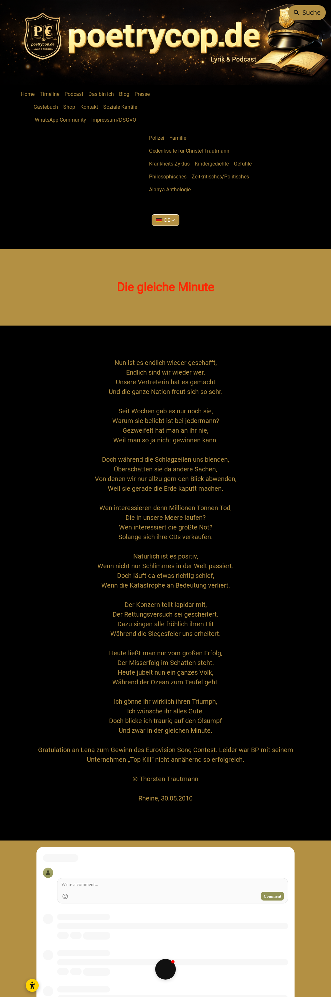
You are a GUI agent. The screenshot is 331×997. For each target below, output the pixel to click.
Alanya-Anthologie (170, 189)
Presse (142, 94)
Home (28, 94)
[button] (165, 220)
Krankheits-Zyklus (169, 164)
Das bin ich (101, 94)
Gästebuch (46, 107)
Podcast (74, 94)
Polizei (156, 138)
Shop (69, 107)
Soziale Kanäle (120, 107)
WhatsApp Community (60, 120)
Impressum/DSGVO (113, 120)
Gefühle (243, 164)
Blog (124, 94)
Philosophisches (167, 177)
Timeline (49, 94)
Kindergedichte (212, 164)
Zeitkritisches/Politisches (220, 177)
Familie (177, 138)
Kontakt (89, 107)
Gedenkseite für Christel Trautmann (189, 151)
